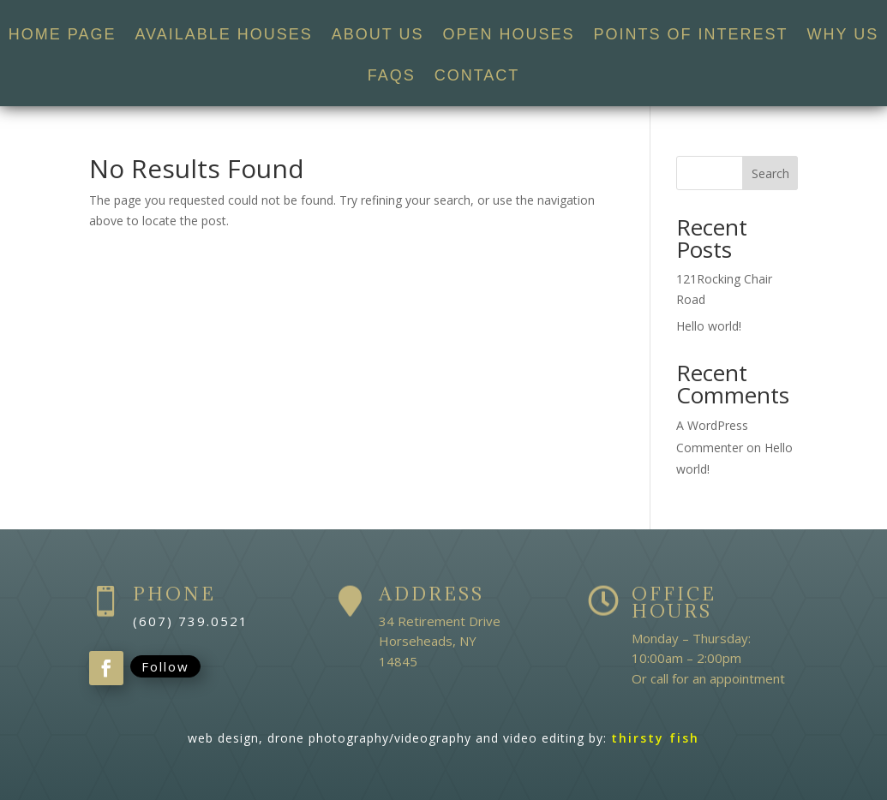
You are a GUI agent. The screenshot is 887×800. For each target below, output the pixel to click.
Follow (165, 666)
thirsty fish (655, 738)
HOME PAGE (63, 35)
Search (770, 173)
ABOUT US (378, 35)
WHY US (843, 35)
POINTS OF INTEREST (691, 35)
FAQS (392, 76)
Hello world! (708, 326)
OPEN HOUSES (509, 35)
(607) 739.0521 (191, 621)
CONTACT (477, 76)
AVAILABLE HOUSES (223, 35)
